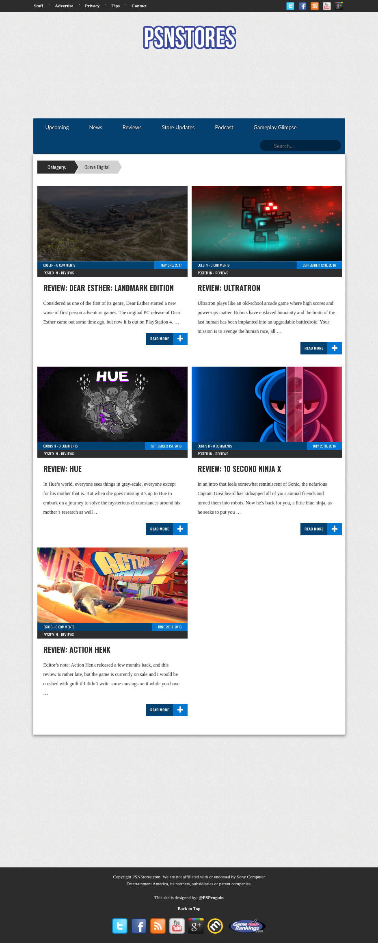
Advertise (64, 5)
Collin (48, 265)
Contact (139, 5)
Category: (57, 166)
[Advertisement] (189, 84)
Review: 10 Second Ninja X (239, 468)
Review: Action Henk (76, 649)
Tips (115, 5)
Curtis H (49, 446)
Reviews (67, 273)
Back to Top (188, 908)
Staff (38, 5)
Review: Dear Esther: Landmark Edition (108, 287)
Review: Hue (62, 468)
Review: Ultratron (229, 287)
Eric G (48, 627)
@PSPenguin (211, 897)
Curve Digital (97, 166)
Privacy (92, 5)
